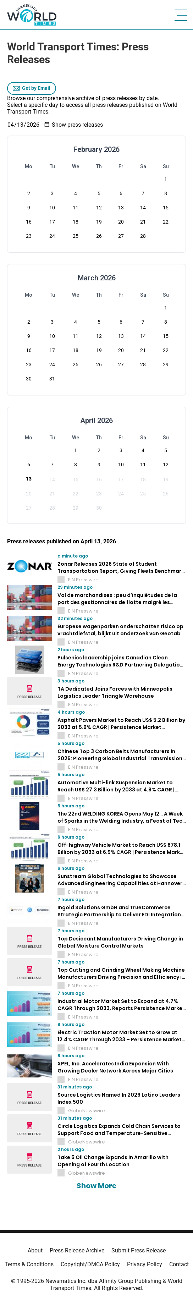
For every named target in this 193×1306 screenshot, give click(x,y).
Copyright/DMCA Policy (90, 1264)
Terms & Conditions (29, 1264)
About (35, 1250)
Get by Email (31, 88)
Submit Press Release (138, 1250)
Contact (179, 1264)
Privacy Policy (144, 1264)
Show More (96, 1186)
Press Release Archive (77, 1250)
